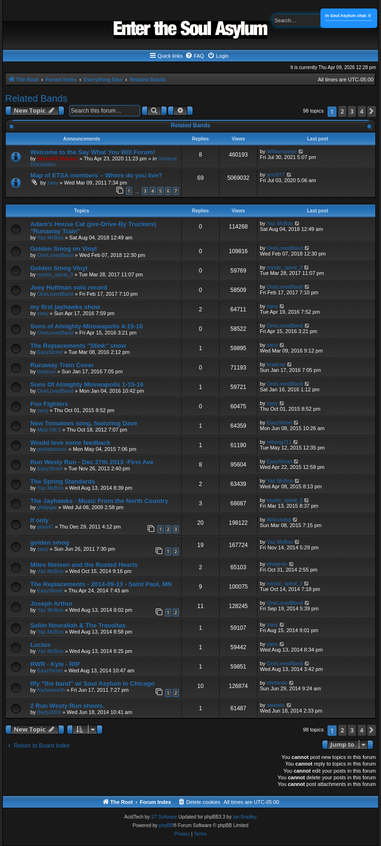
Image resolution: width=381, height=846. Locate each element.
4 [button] (361, 111)
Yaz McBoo (50, 237)
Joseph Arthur (51, 603)
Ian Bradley (245, 817)
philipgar (47, 507)
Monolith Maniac (57, 158)
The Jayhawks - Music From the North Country (99, 500)
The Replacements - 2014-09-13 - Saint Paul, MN (101, 584)
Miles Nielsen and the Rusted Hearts (84, 564)
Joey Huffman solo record (68, 287)
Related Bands (36, 98)
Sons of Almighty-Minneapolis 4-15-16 (86, 326)
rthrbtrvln (277, 564)
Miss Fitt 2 (49, 429)
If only (39, 520)
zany (52, 182)
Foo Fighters (49, 403)
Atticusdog (279, 519)
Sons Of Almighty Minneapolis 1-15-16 (86, 384)
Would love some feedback (70, 442)
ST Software (164, 817)
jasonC (45, 526)
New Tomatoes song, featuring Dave (83, 423)
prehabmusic (52, 449)
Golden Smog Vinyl (59, 268)
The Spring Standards (62, 481)
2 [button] (342, 111)
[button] (371, 111)
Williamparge (282, 151)
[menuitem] (194, 56)
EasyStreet (50, 352)
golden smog (49, 542)
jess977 (276, 174)
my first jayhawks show (65, 306)
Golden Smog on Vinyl (63, 248)
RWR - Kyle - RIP (55, 664)
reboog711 (279, 442)
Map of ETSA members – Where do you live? (96, 175)
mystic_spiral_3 (55, 274)
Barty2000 (49, 712)
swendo (276, 705)
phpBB (166, 825)
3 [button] (352, 111)
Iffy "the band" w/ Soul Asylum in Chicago (92, 683)
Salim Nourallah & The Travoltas (78, 625)
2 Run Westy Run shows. (67, 705)
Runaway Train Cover (62, 365)
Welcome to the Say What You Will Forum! (92, 152)
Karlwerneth (51, 690)
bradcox (46, 371)
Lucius (40, 644)
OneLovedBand (55, 255)
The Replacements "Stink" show (78, 345)
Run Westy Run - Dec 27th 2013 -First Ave (91, 462)
